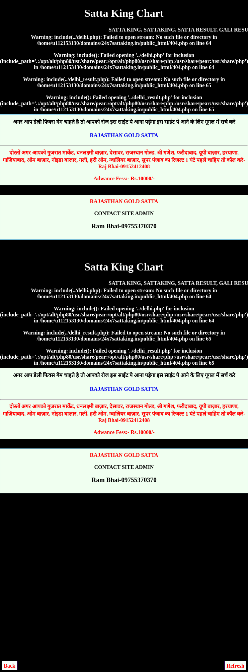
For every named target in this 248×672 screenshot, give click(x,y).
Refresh (235, 666)
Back (9, 666)
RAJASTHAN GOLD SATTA (124, 135)
